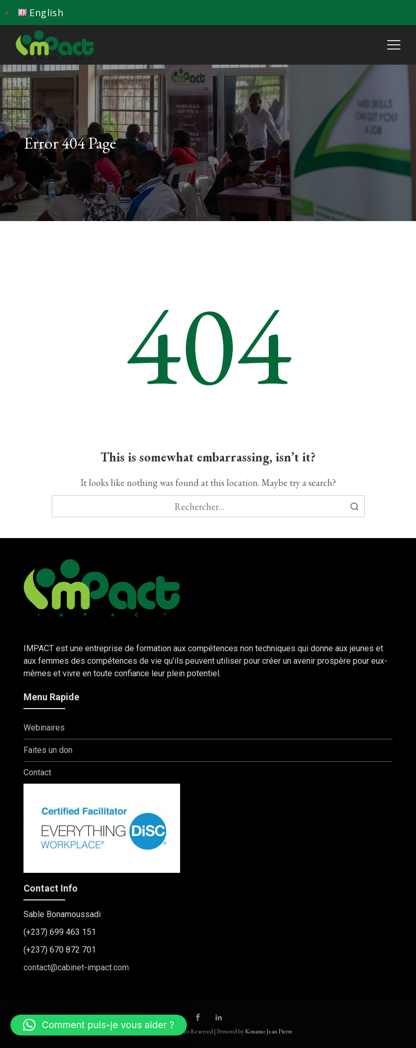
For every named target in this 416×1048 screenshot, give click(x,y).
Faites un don (48, 750)
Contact (37, 772)
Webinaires (44, 728)
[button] (98, 1025)
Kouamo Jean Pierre (269, 1031)
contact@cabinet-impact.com (76, 967)
